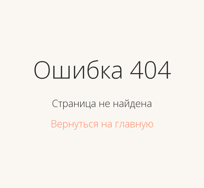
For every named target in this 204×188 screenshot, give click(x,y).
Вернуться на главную (102, 123)
